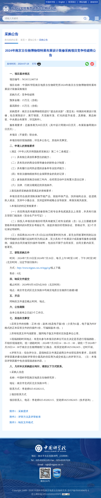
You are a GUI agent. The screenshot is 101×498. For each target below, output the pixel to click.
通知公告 (32, 40)
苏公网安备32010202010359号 (46, 494)
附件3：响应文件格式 (21, 422)
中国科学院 (50, 2)
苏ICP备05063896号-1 (78, 490)
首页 (22, 40)
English (62, 2)
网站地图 (83, 2)
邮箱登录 (94, 2)
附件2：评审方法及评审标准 (25, 416)
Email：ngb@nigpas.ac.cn (50, 464)
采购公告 (43, 40)
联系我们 (72, 2)
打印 (36, 64)
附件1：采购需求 (19, 411)
